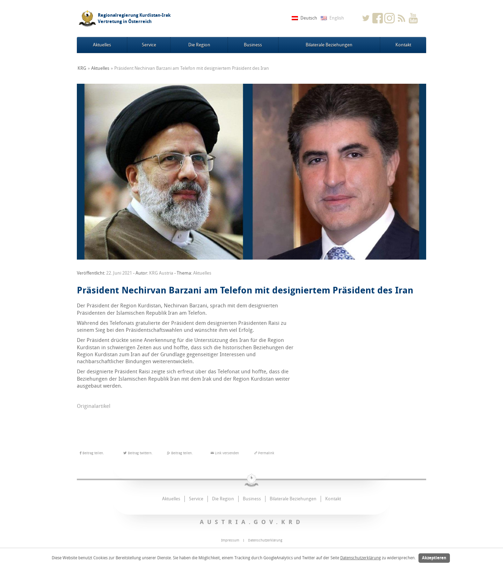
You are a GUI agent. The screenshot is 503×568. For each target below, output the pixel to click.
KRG (82, 68)
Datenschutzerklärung (360, 557)
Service (149, 44)
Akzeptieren (434, 557)
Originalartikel (93, 406)
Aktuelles (102, 44)
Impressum (230, 540)
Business (253, 44)
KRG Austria (161, 273)
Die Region (199, 44)
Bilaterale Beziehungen (329, 44)
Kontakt (403, 44)
